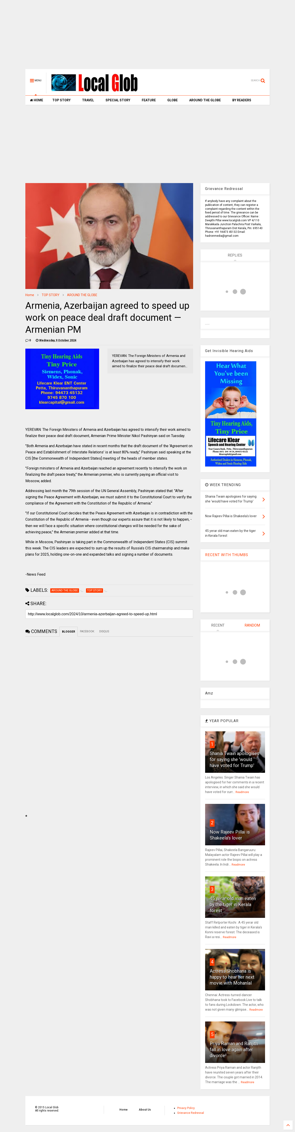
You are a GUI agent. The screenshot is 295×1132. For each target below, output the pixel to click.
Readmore (242, 792)
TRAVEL (88, 100)
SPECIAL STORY (118, 100)
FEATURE (149, 100)
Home (29, 295)
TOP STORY (61, 100)
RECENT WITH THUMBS (226, 555)
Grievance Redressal (190, 1112)
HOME (36, 100)
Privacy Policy (186, 1108)
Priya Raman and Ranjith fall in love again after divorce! (234, 1049)
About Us (145, 1109)
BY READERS (241, 100)
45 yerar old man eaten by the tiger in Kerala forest (233, 904)
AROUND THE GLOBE (205, 100)
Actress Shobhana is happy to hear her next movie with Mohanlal (232, 977)
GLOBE (172, 100)
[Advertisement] (147, 37)
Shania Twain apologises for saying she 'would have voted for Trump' (234, 759)
